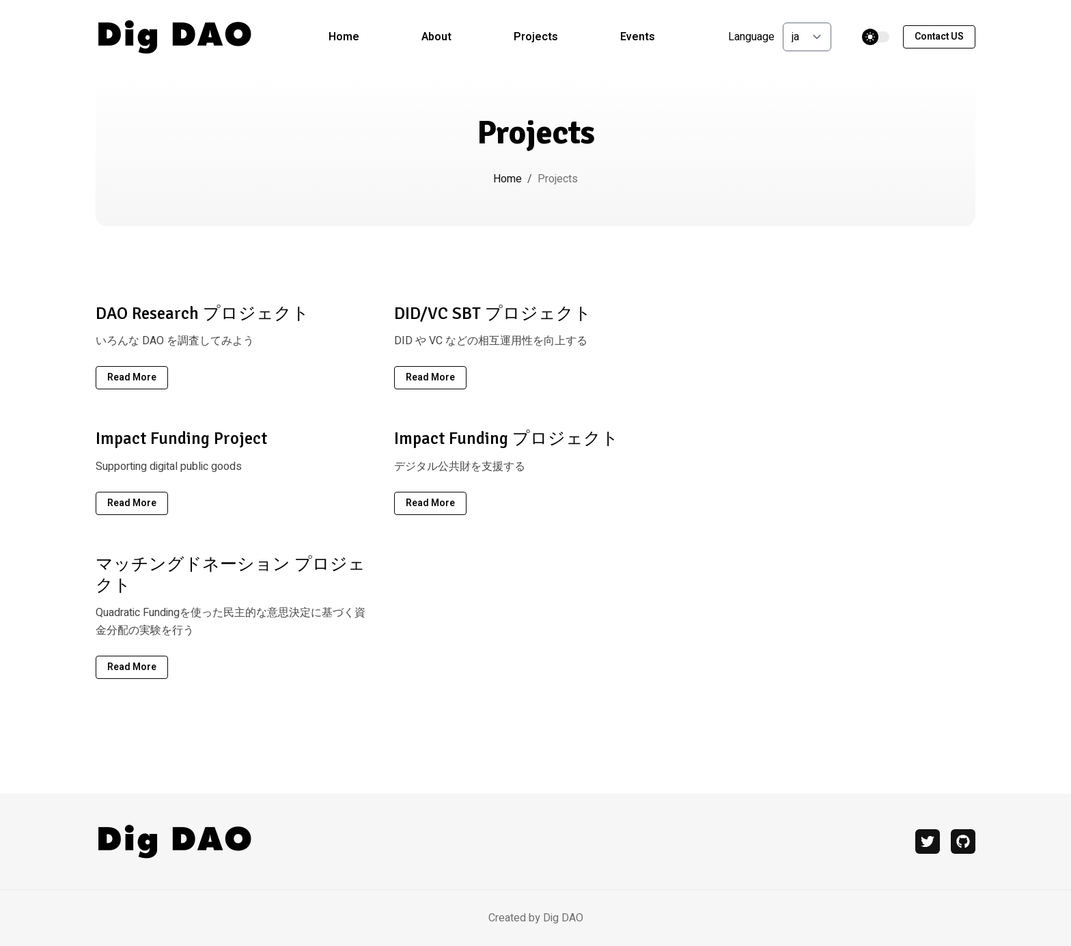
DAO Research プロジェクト (202, 313)
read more (131, 377)
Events (637, 37)
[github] (963, 841)
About (436, 37)
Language (751, 37)
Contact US (939, 36)
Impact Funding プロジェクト (506, 438)
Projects (536, 37)
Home (344, 37)
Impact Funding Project (181, 438)
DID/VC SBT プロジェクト (493, 313)
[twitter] (927, 841)
